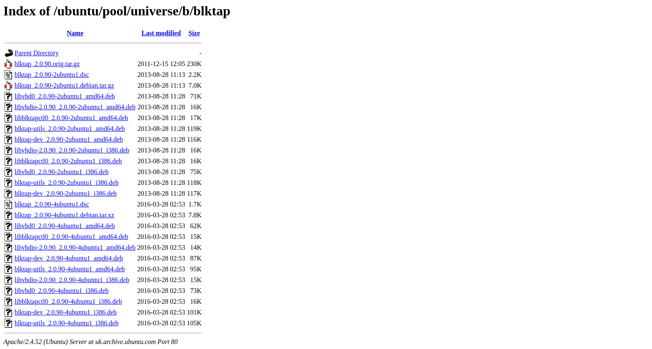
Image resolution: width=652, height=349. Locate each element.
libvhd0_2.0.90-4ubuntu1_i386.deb (62, 290)
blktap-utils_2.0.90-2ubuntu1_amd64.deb (70, 128)
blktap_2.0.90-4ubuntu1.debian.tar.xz (64, 215)
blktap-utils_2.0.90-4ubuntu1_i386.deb (67, 323)
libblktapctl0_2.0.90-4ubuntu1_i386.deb (68, 301)
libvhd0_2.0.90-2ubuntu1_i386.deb (62, 171)
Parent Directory (37, 53)
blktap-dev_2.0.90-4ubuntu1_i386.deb (66, 312)
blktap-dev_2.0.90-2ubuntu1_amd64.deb (69, 139)
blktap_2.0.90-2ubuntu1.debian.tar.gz (64, 85)
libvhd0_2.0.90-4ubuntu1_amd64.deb (65, 225)
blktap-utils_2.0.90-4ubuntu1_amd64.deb (70, 269)
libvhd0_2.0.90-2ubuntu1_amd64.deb (65, 96)
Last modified (161, 33)
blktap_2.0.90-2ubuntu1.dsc (52, 74)
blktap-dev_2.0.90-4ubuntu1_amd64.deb (69, 258)
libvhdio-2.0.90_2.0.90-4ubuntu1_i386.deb (72, 279)
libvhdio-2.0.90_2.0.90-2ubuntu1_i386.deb (72, 150)
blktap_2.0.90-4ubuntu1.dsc (52, 204)
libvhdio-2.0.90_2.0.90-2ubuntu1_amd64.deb (75, 107)
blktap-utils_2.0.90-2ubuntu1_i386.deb (67, 182)
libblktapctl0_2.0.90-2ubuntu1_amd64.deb (71, 117)
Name (75, 33)
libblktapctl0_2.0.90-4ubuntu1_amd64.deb (71, 236)
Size (194, 33)
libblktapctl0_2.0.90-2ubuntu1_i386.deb (68, 161)
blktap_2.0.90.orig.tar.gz (47, 63)
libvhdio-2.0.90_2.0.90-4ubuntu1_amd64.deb (75, 247)
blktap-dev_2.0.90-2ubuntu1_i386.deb (66, 193)
